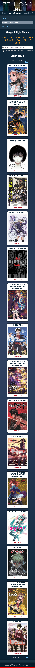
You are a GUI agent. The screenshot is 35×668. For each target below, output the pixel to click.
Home (4, 13)
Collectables (6, 26)
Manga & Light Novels (10, 22)
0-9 (17, 43)
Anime (4, 19)
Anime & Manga (15, 13)
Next (26, 62)
